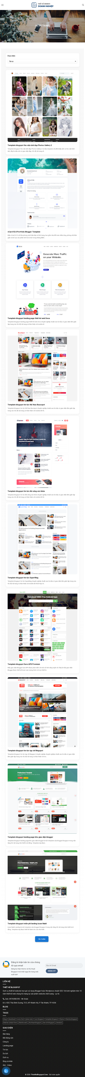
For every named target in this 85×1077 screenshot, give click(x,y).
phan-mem (29, 1019)
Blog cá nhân (8, 1061)
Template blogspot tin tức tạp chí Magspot (25, 751)
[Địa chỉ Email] (64, 965)
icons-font (20, 1019)
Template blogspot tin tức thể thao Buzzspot (26, 405)
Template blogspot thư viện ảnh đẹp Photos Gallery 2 (30, 145)
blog (4, 1019)
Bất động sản (8, 1038)
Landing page (8, 1046)
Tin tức (5, 1050)
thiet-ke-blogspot (71, 1019)
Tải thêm (41, 939)
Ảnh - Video (7, 1065)
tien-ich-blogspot (48, 1022)
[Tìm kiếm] (83, 5)
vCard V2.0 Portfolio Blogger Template (24, 232)
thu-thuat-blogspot (35, 1022)
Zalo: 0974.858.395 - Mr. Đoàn (15, 999)
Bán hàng (6, 1034)
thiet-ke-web (23, 1022)
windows (59, 1022)
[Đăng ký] (52, 971)
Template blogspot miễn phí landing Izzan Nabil (27, 924)
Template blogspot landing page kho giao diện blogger (30, 837)
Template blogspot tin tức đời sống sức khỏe (26, 491)
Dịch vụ (6, 1057)
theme (62, 1019)
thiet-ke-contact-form (10, 1022)
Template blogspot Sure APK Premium (24, 664)
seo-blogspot (39, 1019)
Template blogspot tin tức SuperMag (23, 578)
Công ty (6, 1042)
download (12, 1019)
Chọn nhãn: (11, 56)
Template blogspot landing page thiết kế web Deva (29, 318)
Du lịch (5, 1053)
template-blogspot (52, 1019)
